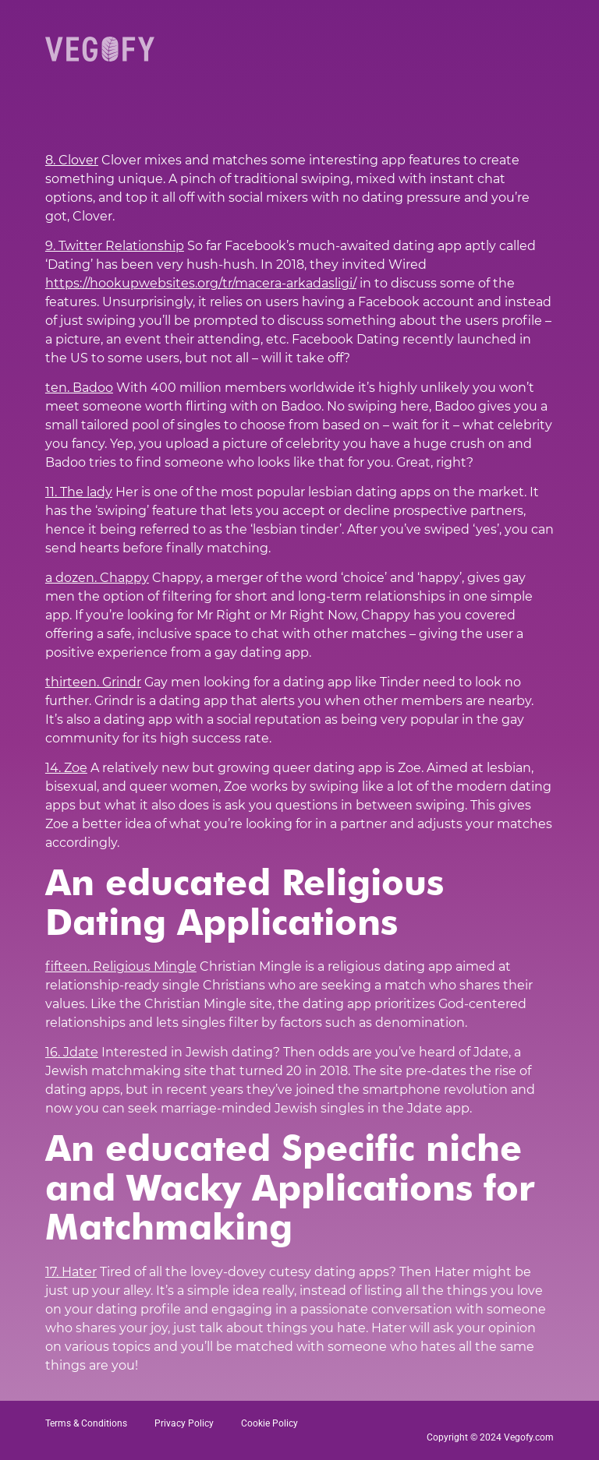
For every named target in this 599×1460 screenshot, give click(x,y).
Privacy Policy (184, 1423)
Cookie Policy (269, 1423)
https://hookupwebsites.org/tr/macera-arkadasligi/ (200, 283)
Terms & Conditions (86, 1423)
